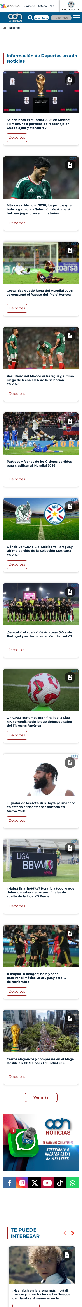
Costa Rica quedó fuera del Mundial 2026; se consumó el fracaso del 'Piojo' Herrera (40, 293)
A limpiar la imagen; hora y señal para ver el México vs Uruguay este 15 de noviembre (36, 978)
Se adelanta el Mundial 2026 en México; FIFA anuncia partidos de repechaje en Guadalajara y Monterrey (38, 124)
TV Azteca (28, 6)
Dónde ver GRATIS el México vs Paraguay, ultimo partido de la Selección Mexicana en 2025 (40, 551)
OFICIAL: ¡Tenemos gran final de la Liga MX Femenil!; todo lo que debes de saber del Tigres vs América (39, 722)
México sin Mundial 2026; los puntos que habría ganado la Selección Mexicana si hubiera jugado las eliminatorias (39, 209)
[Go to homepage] (15, 17)
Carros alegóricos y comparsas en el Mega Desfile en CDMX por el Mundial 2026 (40, 1061)
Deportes (14, 27)
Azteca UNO (46, 6)
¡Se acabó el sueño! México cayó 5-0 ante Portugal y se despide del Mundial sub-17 (39, 634)
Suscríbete (41, 17)
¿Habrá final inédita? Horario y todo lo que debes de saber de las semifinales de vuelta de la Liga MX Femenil (40, 892)
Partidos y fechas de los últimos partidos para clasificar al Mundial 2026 (39, 463)
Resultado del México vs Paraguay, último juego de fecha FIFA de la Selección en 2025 (40, 380)
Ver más (41, 1097)
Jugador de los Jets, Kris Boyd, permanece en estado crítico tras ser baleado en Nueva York (41, 807)
